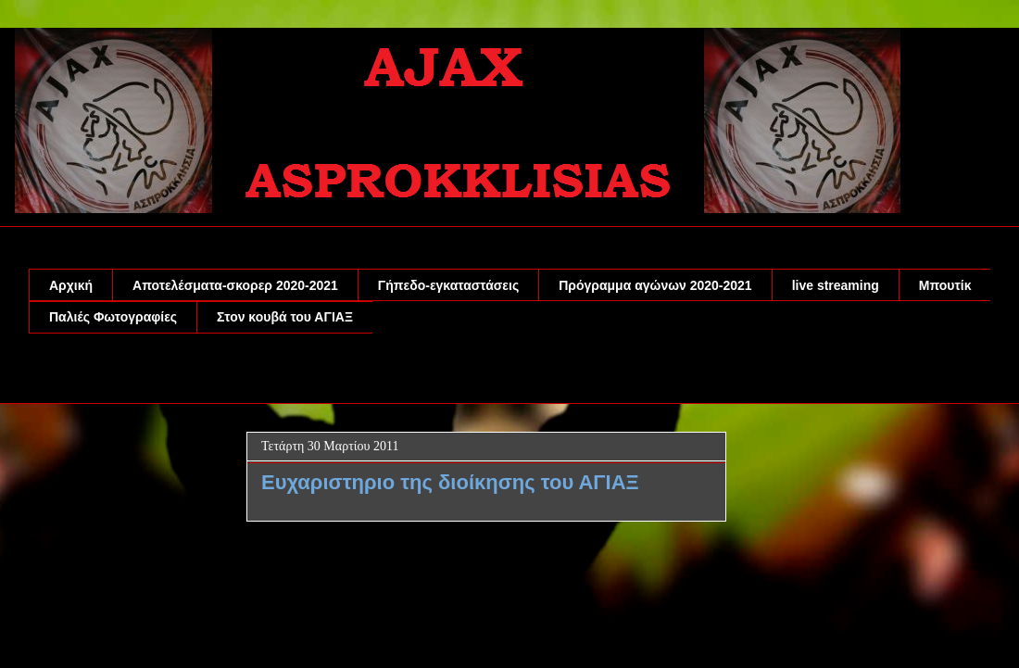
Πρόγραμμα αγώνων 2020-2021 (655, 285)
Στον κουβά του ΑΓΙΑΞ (285, 316)
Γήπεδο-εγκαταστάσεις (448, 285)
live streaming (835, 285)
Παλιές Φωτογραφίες (113, 316)
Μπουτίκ (945, 285)
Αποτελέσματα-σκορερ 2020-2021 (235, 285)
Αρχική (71, 285)
